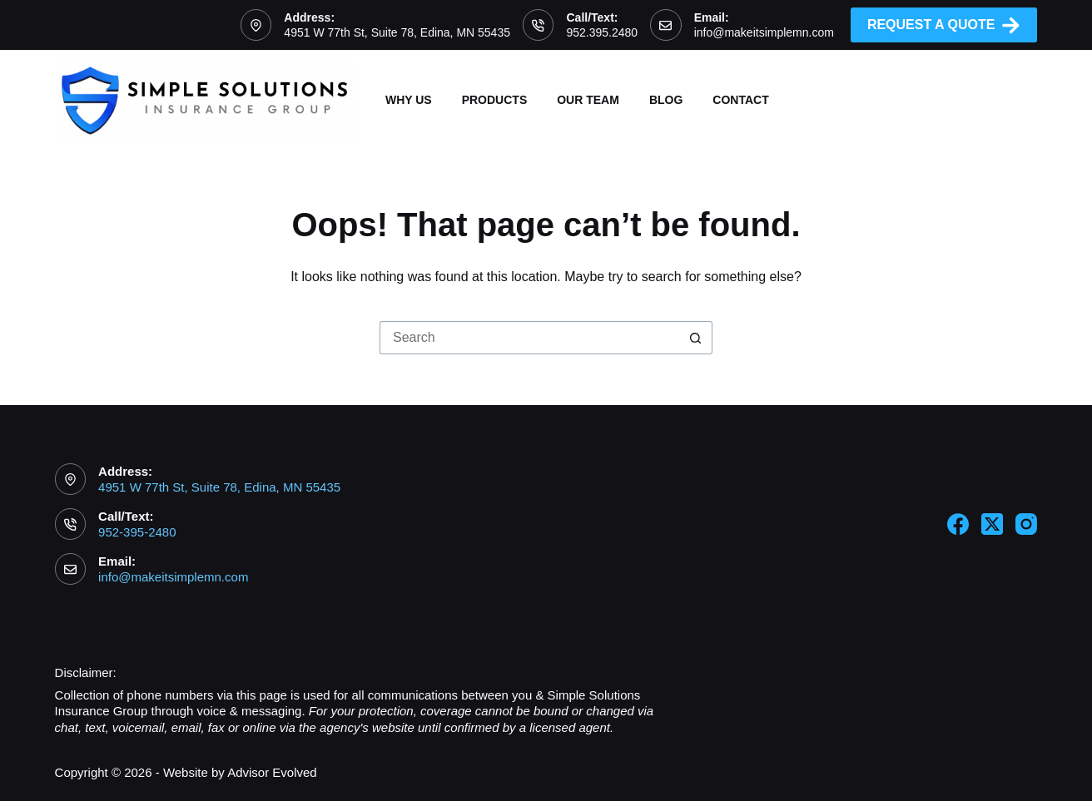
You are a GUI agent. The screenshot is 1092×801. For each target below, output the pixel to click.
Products (495, 99)
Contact (740, 99)
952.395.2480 (602, 32)
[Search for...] (529, 337)
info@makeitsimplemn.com (764, 32)
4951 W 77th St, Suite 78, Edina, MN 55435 (397, 32)
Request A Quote (944, 25)
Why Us (408, 99)
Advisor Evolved (272, 772)
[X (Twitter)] (992, 524)
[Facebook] (958, 524)
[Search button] (695, 337)
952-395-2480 (137, 532)
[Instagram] (1026, 524)
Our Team (588, 99)
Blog (665, 99)
